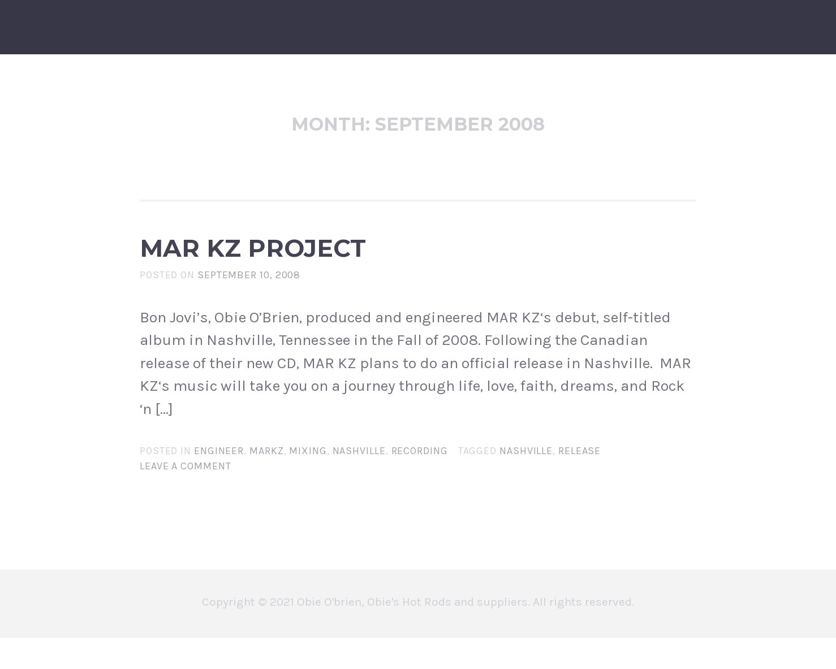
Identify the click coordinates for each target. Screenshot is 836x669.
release (579, 481)
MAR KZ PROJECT (344, 263)
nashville (359, 481)
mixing (307, 481)
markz (266, 481)
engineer (219, 481)
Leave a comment (185, 496)
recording (419, 481)
